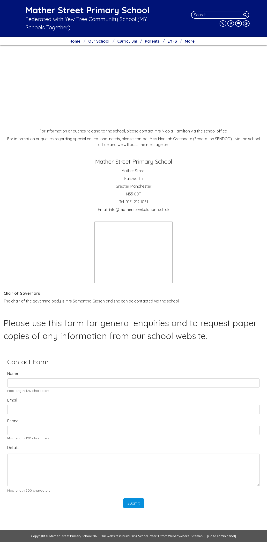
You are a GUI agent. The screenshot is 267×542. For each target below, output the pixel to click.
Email (12, 400)
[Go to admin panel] (221, 536)
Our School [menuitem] (98, 41)
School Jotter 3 (148, 536)
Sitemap (197, 536)
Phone (12, 420)
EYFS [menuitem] (172, 41)
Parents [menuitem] (152, 41)
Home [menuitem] (75, 41)
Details (13, 447)
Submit (133, 503)
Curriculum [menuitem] (127, 41)
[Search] (245, 15)
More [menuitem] (190, 41)
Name (12, 373)
